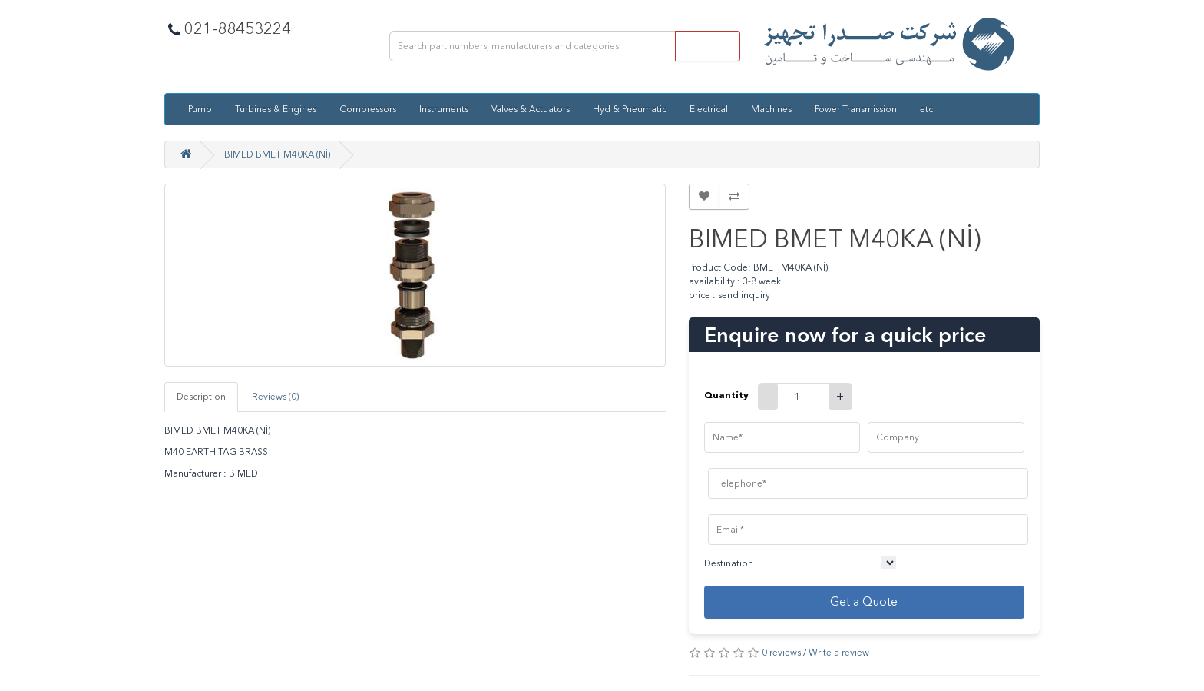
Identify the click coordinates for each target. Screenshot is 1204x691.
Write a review (839, 652)
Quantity (726, 394)
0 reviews (781, 652)
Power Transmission (856, 109)
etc (926, 109)
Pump (200, 109)
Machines (771, 109)
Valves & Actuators (530, 109)
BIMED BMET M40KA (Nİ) (277, 154)
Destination (728, 563)
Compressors (367, 109)
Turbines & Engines (275, 109)
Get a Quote (864, 601)
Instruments (443, 109)
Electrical (709, 109)
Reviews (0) (275, 396)
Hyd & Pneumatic (629, 109)
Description (201, 396)
